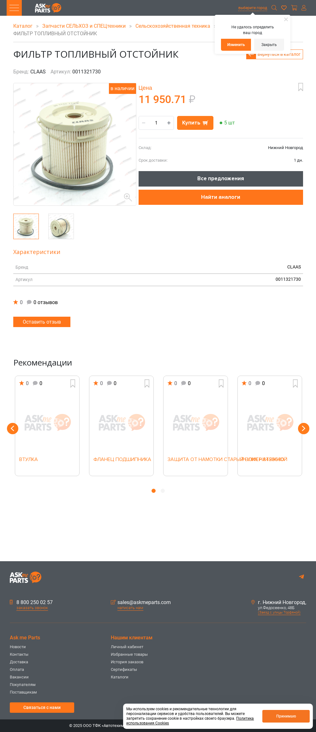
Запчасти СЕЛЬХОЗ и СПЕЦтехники (84, 26)
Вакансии (19, 677)
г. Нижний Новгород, (278, 602)
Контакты (19, 654)
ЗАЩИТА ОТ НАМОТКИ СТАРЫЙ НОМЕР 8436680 (196, 460)
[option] (47, 426)
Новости (18, 646)
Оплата (17, 669)
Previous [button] (12, 428)
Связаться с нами (42, 707)
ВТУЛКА (28, 460)
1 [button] (154, 491)
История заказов (127, 662)
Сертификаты (124, 669)
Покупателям (23, 684)
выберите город (252, 8)
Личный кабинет (127, 646)
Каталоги (119, 677)
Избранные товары (129, 654)
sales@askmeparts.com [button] (141, 602)
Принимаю (286, 716)
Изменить (236, 45)
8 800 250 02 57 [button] (31, 602)
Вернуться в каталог (279, 54)
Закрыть (269, 45)
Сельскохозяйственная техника (173, 26)
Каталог (23, 26)
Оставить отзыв (42, 322)
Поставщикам (23, 692)
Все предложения (220, 178)
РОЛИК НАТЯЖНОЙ (264, 460)
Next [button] (303, 428)
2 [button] (163, 491)
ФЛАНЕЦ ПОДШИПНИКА (121, 460)
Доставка (19, 662)
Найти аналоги (220, 197)
